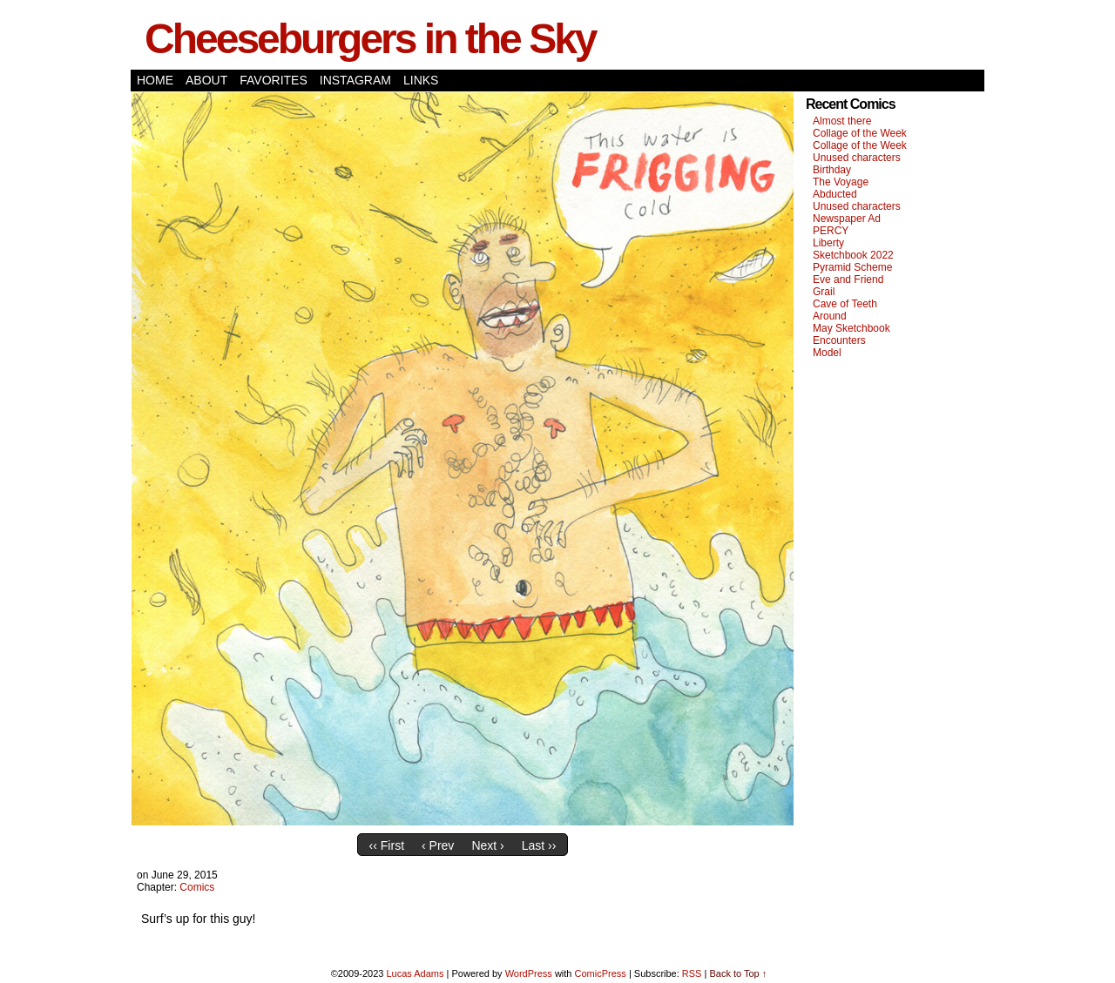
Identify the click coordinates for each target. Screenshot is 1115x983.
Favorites (273, 80)
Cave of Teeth (845, 304)
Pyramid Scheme (852, 267)
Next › (487, 845)
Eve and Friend (848, 279)
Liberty (828, 243)
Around (830, 316)
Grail (824, 292)
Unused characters (857, 157)
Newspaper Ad (847, 218)
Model (827, 353)
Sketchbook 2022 (853, 255)
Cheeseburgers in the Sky (370, 39)
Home (155, 80)
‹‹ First (386, 845)
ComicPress (600, 973)
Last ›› (539, 845)
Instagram (355, 80)
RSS (692, 973)
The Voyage (840, 182)
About (206, 80)
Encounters (839, 340)
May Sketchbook (851, 328)
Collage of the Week (860, 133)
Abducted (835, 194)
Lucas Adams (414, 973)
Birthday (832, 170)
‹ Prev (438, 845)
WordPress (528, 973)
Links (420, 80)
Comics (196, 887)
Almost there (842, 121)
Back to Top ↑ (738, 973)
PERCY (830, 231)
